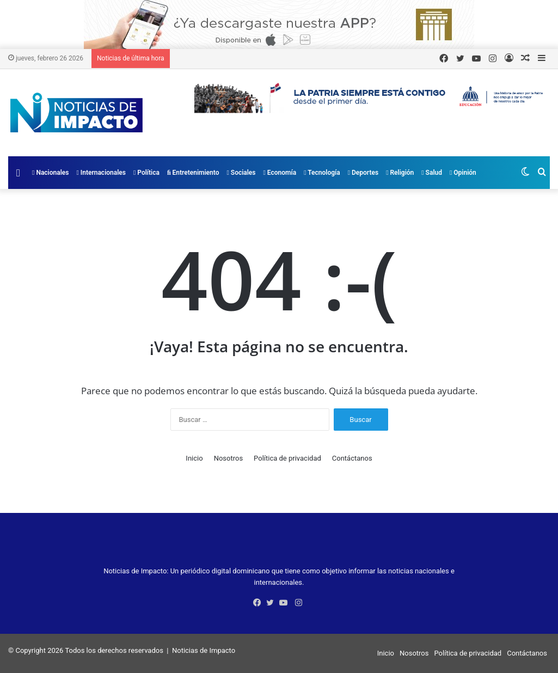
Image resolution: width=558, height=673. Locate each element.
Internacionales (101, 172)
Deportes (363, 172)
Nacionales (50, 172)
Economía (280, 172)
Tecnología (322, 172)
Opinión (463, 172)
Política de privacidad (287, 458)
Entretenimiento (193, 172)
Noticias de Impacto (203, 650)
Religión (400, 172)
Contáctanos (352, 458)
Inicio (194, 458)
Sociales (240, 172)
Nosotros (228, 458)
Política (146, 172)
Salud (431, 172)
